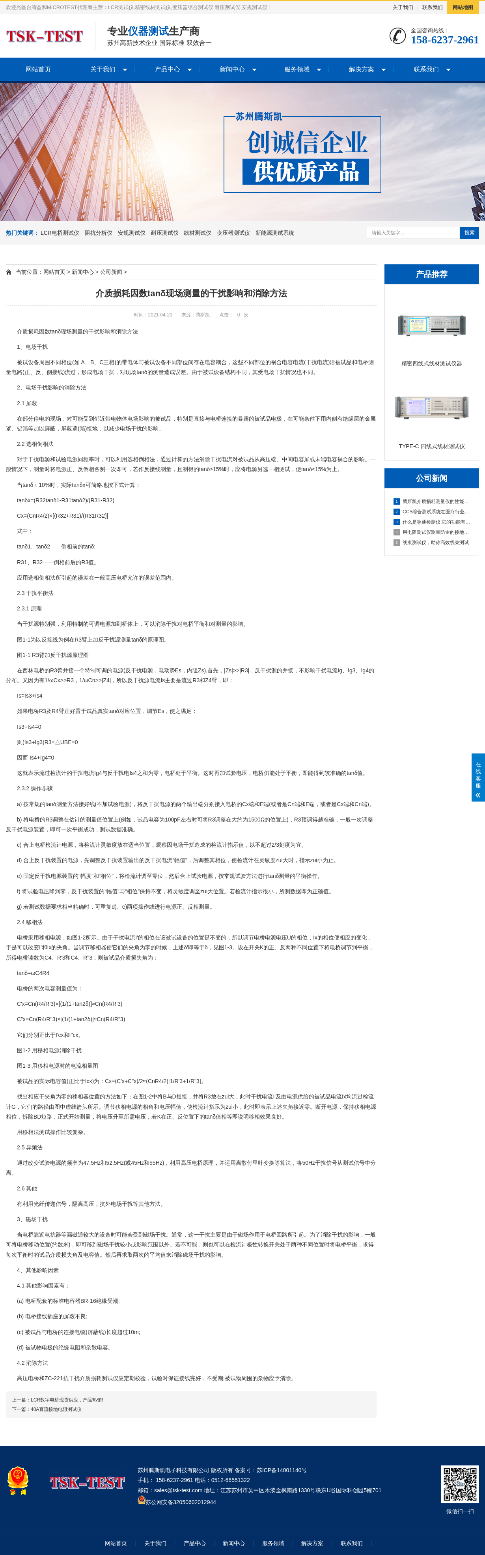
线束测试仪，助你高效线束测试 (431, 542)
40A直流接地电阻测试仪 (56, 1409)
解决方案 (361, 69)
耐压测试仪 (165, 233)
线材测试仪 (197, 233)
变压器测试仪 (233, 233)
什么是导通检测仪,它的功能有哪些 (432, 522)
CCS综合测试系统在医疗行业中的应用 (432, 512)
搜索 (469, 233)
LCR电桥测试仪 (60, 233)
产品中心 (167, 69)
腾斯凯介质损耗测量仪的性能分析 (432, 501)
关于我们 (403, 7)
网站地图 (463, 7)
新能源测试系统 (275, 233)
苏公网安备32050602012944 (181, 1502)
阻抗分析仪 (98, 233)
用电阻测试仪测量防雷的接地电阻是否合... (432, 532)
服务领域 (297, 69)
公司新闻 (111, 272)
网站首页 (38, 69)
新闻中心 (232, 69)
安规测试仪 (132, 233)
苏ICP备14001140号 (282, 1470)
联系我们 (432, 7)
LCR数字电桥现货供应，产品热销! (67, 1400)
